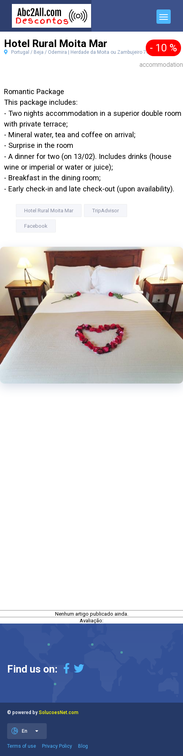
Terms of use (21, 746)
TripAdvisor (105, 211)
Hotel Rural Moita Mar (48, 211)
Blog (83, 746)
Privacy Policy (57, 746)
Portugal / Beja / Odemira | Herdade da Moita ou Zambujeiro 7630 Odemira (89, 52)
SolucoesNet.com (58, 712)
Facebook (36, 226)
